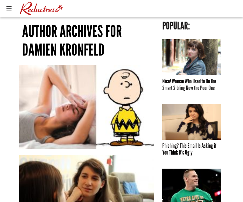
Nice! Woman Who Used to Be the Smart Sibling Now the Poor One (189, 84)
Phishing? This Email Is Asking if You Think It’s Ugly (189, 149)
